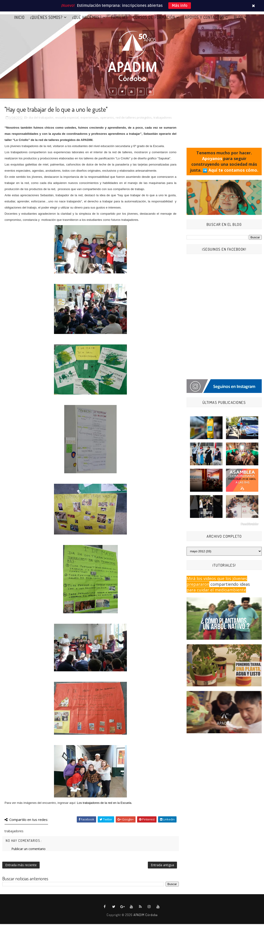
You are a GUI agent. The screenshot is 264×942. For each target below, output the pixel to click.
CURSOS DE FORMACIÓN (154, 17)
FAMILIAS (119, 17)
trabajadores (163, 118)
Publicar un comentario (28, 850)
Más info (179, 5)
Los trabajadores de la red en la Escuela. (104, 803)
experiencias (89, 118)
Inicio (19, 17)
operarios (107, 118)
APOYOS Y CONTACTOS (204, 17)
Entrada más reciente (21, 866)
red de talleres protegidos (134, 118)
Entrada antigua (162, 866)
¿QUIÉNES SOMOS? (46, 17)
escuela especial (67, 118)
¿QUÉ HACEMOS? (87, 17)
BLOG (238, 17)
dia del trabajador (41, 118)
